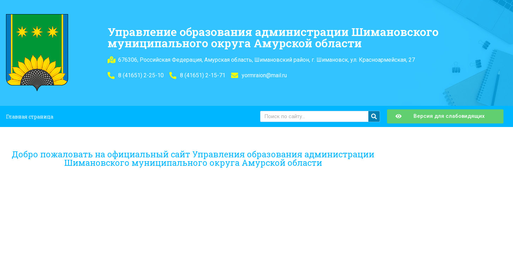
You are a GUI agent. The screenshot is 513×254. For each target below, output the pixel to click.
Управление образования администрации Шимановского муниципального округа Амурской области (273, 37)
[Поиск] (374, 116)
